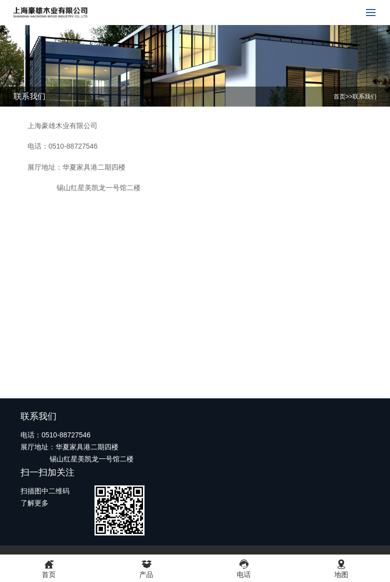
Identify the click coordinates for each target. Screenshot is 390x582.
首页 (340, 96)
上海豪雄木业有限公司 (63, 126)
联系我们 (364, 96)
